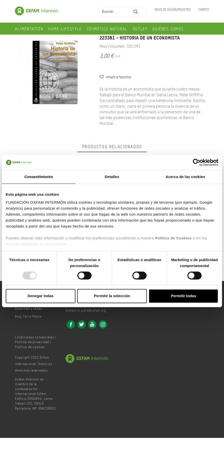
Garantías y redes (28, 308)
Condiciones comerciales (34, 337)
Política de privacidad (32, 342)
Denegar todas (41, 296)
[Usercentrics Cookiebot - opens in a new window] (196, 162)
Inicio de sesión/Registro (173, 9)
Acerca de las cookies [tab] (185, 177)
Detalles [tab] (112, 177)
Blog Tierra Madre (28, 316)
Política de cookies (30, 347)
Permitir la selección (112, 296)
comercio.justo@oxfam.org (86, 310)
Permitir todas (183, 296)
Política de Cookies (173, 238)
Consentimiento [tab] (38, 177)
